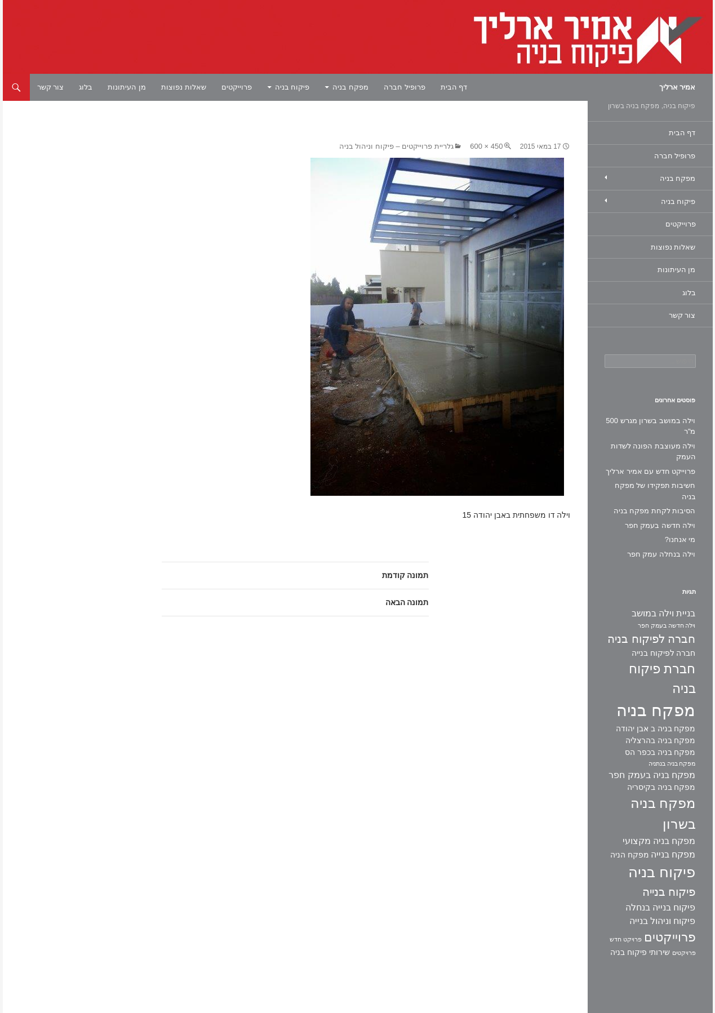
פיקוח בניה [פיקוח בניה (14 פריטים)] (661, 872)
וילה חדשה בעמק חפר (660, 525)
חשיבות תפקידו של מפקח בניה (655, 491)
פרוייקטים (236, 87)
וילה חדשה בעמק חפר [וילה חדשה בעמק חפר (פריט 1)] (667, 625)
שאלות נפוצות (183, 87)
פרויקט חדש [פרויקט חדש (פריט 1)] (626, 939)
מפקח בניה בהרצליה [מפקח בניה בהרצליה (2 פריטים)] (660, 740)
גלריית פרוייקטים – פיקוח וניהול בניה (396, 146)
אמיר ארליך (677, 87)
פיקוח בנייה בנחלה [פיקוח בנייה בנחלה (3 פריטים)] (660, 907)
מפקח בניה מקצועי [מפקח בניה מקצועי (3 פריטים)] (659, 841)
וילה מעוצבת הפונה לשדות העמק (653, 451)
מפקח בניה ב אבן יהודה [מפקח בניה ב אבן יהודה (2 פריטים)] (655, 728)
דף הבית (454, 87)
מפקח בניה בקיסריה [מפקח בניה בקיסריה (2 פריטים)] (661, 787)
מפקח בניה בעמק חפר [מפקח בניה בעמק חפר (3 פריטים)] (652, 775)
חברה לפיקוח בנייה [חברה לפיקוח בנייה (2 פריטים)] (664, 652)
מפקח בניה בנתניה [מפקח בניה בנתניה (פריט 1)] (672, 763)
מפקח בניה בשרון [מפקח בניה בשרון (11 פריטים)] (663, 814)
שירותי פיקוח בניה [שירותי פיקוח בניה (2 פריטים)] (640, 952)
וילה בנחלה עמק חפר (661, 554)
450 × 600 (486, 146)
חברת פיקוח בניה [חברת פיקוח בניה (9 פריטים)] (662, 678)
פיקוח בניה (292, 87)
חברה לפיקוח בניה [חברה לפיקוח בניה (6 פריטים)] (651, 639)
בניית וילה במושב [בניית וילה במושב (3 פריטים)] (664, 613)
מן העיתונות (127, 87)
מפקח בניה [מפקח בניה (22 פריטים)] (655, 710)
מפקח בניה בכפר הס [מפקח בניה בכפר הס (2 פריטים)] (660, 752)
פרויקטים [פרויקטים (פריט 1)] (684, 952)
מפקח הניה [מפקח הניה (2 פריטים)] (629, 854)
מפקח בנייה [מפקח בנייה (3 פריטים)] (673, 854)
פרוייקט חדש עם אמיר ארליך (650, 471)
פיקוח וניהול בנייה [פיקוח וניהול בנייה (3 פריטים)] (662, 921)
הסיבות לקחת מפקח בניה (655, 510)
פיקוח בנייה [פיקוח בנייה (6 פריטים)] (669, 892)
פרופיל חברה (404, 87)
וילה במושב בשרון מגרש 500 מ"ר (650, 426)
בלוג (85, 87)
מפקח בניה (350, 87)
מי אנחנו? (680, 539)
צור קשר (50, 87)
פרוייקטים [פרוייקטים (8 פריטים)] (670, 937)
